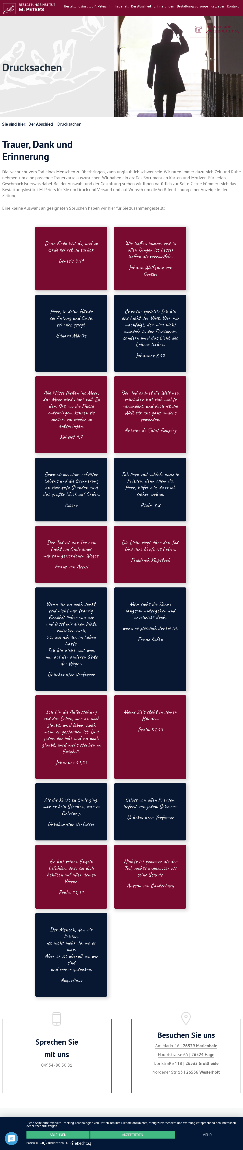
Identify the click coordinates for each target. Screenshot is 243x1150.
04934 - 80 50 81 (219, 27)
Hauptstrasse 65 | (186, 1054)
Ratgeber (217, 6)
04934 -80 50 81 (56, 1065)
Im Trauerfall (119, 6)
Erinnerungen (164, 6)
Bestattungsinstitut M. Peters (85, 6)
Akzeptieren (132, 1135)
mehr (207, 1135)
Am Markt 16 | (186, 1046)
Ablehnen (58, 1135)
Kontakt (233, 6)
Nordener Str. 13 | (186, 1072)
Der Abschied (141, 6)
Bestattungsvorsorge (192, 6)
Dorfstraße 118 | (186, 1063)
